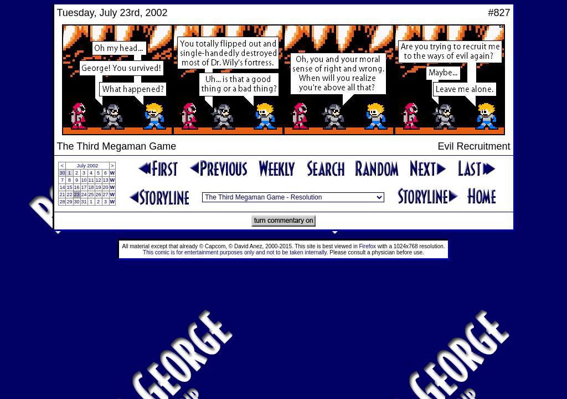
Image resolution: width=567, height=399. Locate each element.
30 (62, 173)
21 (62, 194)
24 (84, 194)
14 (62, 187)
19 (98, 187)
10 (84, 180)
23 (77, 194)
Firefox (368, 246)
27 (106, 194)
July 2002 (88, 165)
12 (98, 180)
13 (106, 180)
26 (98, 194)
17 (84, 187)
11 (91, 180)
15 (69, 187)
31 (84, 201)
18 (91, 187)
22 (69, 194)
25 (91, 194)
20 (106, 187)
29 (69, 201)
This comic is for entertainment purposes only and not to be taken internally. (235, 252)
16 (77, 187)
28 (62, 201)
